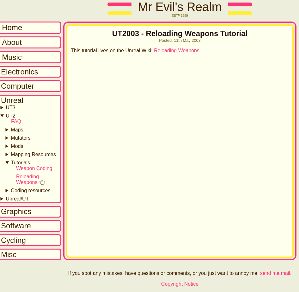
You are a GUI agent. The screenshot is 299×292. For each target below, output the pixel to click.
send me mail (275, 273)
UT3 (10, 107)
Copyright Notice (179, 284)
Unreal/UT (17, 198)
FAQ (16, 121)
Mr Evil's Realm (180, 7)
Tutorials (20, 162)
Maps (17, 129)
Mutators (20, 138)
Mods (17, 146)
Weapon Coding (34, 168)
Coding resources (30, 190)
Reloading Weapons (27, 179)
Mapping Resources (33, 154)
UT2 (10, 115)
